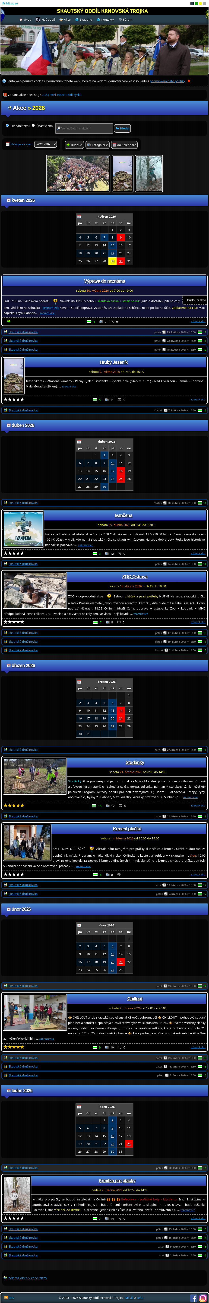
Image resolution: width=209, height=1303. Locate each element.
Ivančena (123, 515)
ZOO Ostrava (134, 576)
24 (112, 479)
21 (121, 718)
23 (112, 1144)
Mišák (129, 1298)
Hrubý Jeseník (113, 362)
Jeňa (140, 1298)
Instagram (203, 1298)
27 (112, 726)
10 (112, 463)
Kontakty (107, 19)
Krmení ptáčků (127, 828)
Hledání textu (18, 126)
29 (112, 261)
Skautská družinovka (23, 332)
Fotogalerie (100, 145)
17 (112, 471)
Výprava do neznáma (104, 281)
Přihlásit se (10, 3)
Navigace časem (33, 144)
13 (112, 710)
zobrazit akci (198, 321)
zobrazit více (47, 313)
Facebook (193, 1298)
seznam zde (51, 308)
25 (121, 479)
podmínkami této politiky (167, 81)
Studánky (135, 762)
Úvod (27, 19)
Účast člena (42, 126)
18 (121, 471)
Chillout (134, 998)
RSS (11, 1298)
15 (112, 245)
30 (121, 261)
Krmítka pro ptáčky (117, 1180)
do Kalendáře (126, 145)
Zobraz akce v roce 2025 (27, 1278)
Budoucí (76, 145)
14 (121, 710)
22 (112, 253)
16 (112, 1136)
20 (112, 718)
